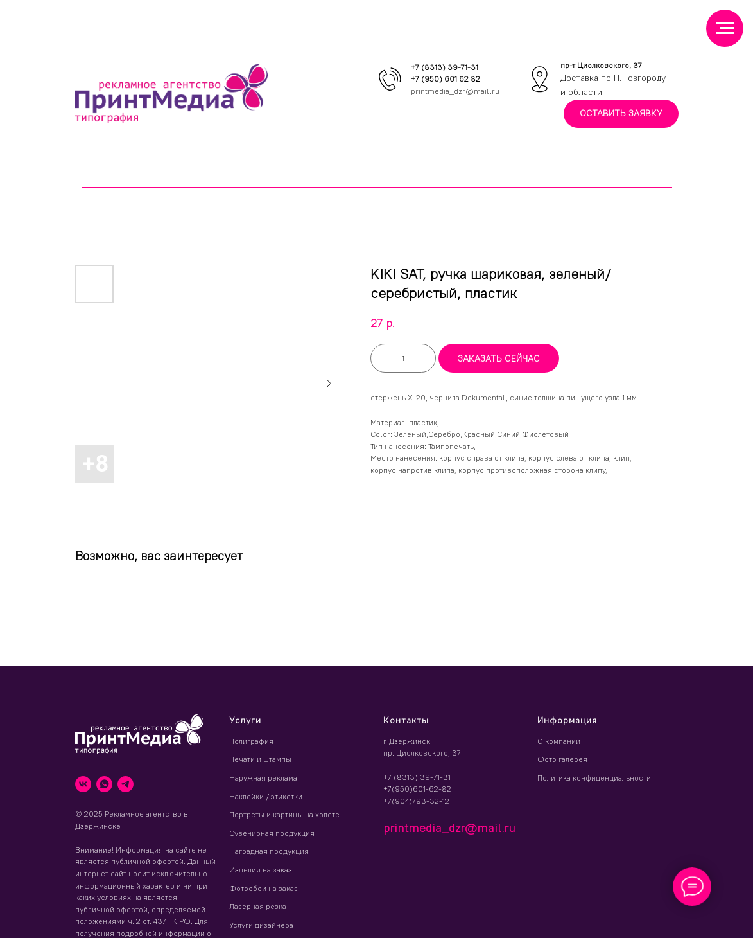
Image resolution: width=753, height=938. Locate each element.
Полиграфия (251, 741)
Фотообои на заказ (263, 888)
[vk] (83, 784)
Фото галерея (562, 759)
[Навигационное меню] (725, 28)
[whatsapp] (104, 784)
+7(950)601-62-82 (417, 788)
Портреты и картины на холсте (284, 814)
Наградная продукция (269, 851)
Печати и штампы (260, 759)
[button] (621, 114)
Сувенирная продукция (272, 833)
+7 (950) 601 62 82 (445, 79)
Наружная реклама (263, 778)
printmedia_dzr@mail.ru (455, 91)
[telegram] (125, 784)
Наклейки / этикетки (265, 796)
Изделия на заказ (260, 869)
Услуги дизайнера (261, 925)
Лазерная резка (257, 906)
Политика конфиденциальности (594, 778)
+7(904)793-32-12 (416, 801)
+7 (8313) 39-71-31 (444, 67)
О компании (558, 741)
